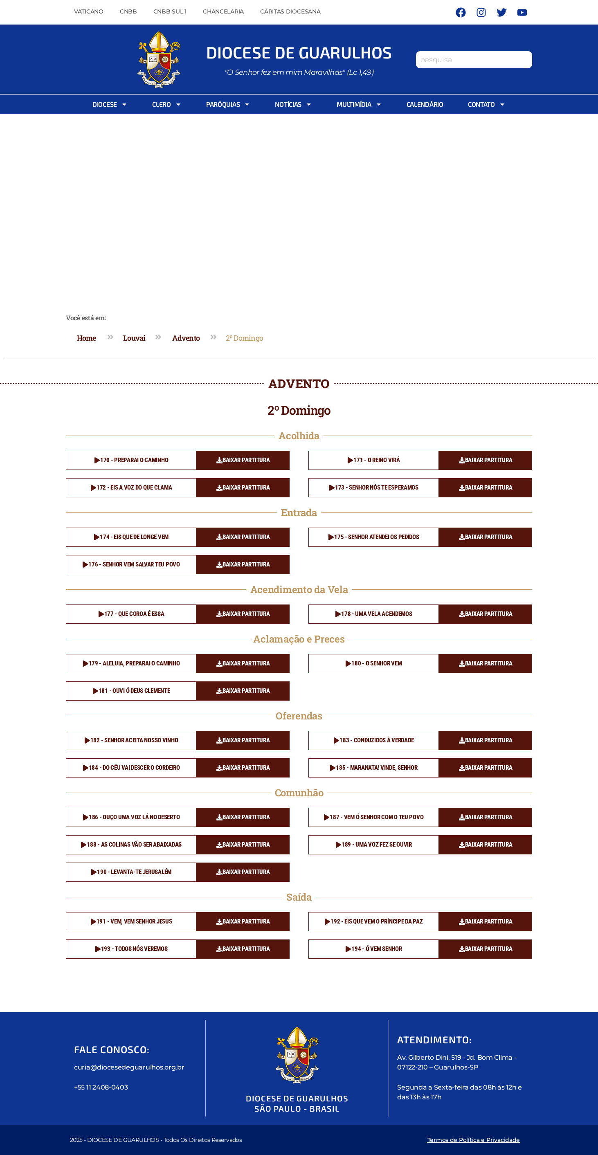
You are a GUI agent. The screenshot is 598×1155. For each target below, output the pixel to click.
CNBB (128, 11)
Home (86, 338)
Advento (186, 338)
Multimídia (359, 104)
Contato (487, 104)
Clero (167, 104)
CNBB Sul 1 (170, 11)
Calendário (425, 104)
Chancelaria (223, 11)
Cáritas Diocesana (290, 11)
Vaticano (88, 11)
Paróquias (228, 104)
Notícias (293, 104)
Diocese (110, 104)
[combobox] (474, 59)
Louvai (134, 338)
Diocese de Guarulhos (299, 52)
